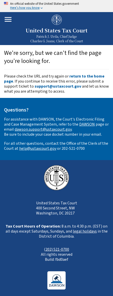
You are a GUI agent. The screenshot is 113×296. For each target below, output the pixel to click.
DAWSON (87, 124)
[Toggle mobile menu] (8, 19)
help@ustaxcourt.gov (37, 148)
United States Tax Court (56, 30)
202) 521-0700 (57, 249)
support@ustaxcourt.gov (58, 86)
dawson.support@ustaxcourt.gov (43, 129)
